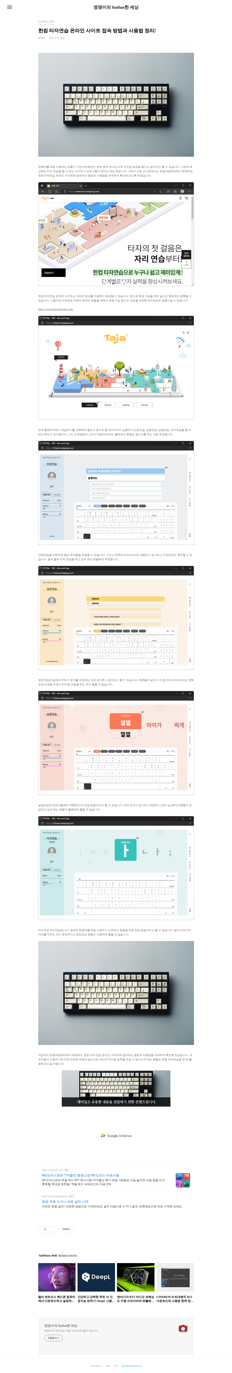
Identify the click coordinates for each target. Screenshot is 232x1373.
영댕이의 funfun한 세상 (116, 7)
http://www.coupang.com (55, 1196)
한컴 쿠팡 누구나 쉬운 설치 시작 (65, 1201)
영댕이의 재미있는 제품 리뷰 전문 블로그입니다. (71, 1330)
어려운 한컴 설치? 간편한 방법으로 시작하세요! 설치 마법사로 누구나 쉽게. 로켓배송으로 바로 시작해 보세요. (112, 1206)
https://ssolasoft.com (52, 1170)
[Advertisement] (116, 1135)
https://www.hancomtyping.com (55, 309)
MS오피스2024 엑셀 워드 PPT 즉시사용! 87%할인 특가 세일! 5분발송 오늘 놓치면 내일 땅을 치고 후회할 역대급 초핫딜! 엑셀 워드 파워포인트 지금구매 (103, 1182)
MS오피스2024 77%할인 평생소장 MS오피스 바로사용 (80, 1175)
